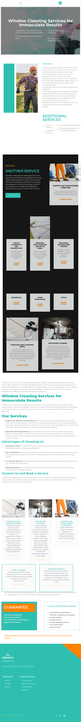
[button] (60, 3)
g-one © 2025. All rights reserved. (12, 715)
